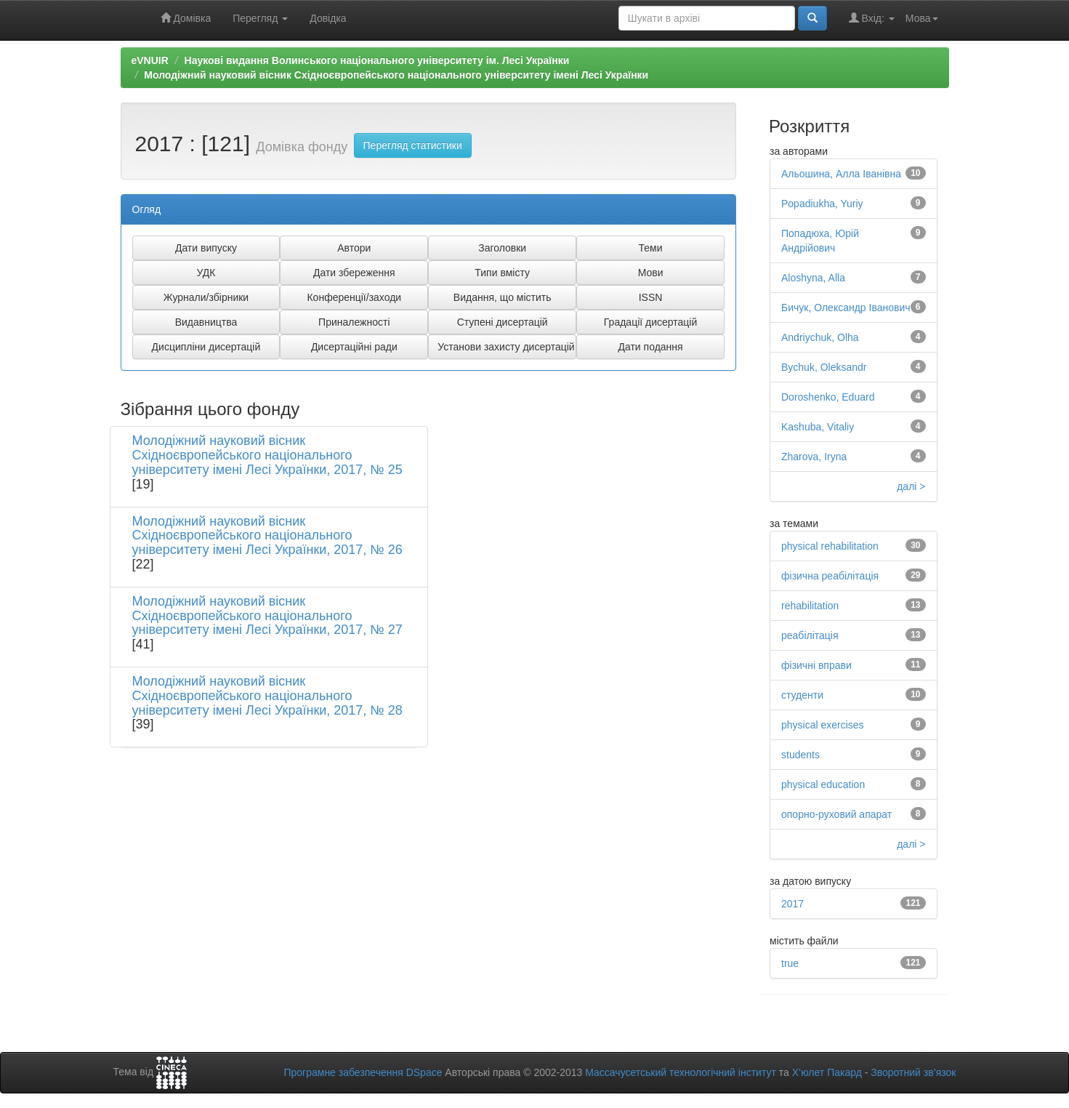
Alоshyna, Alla (813, 278)
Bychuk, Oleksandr (824, 367)
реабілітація (810, 635)
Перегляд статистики (412, 145)
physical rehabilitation (830, 546)
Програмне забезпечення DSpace (362, 1072)
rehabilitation (810, 605)
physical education (823, 784)
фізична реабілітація (830, 576)
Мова (921, 18)
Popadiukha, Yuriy (822, 203)
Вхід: (872, 18)
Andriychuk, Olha (820, 337)
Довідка (328, 18)
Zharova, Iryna (814, 456)
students (800, 754)
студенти (802, 695)
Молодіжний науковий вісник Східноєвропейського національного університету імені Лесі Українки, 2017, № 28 (267, 696)
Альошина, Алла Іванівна (841, 174)
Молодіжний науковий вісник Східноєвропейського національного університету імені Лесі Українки (396, 75)
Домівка (186, 18)
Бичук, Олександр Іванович (846, 307)
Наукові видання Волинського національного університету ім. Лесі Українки (377, 60)
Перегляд (260, 18)
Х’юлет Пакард (827, 1072)
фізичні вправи (816, 665)
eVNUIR (150, 60)
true (790, 963)
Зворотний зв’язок (913, 1072)
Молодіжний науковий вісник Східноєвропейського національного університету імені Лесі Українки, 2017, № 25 (267, 455)
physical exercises (822, 725)
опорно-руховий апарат (836, 814)
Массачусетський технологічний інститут (680, 1072)
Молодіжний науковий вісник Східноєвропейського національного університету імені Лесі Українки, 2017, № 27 (267, 616)
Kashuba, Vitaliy (817, 427)
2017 (792, 904)
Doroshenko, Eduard (827, 397)
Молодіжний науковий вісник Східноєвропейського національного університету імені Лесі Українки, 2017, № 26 (267, 536)
